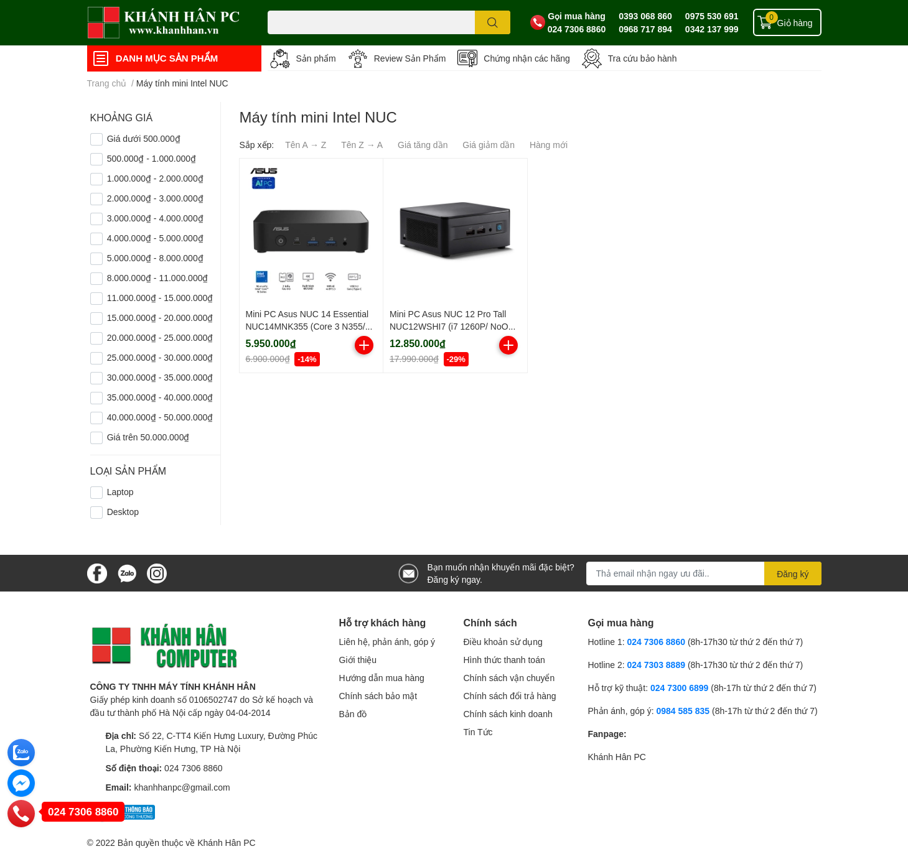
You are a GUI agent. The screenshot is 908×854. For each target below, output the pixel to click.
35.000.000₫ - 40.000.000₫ (160, 397)
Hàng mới (549, 144)
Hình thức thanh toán (504, 659)
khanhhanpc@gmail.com (182, 787)
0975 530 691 (712, 16)
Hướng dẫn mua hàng (381, 677)
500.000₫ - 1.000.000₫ (151, 158)
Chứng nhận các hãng (526, 58)
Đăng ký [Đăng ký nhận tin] (792, 574)
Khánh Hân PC (617, 756)
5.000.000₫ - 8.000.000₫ (155, 258)
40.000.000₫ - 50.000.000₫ (160, 417)
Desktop (123, 511)
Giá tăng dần (422, 144)
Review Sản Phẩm (410, 58)
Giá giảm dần (488, 144)
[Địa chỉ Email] (703, 573)
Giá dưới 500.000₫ (143, 138)
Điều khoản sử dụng (503, 641)
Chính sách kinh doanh (508, 713)
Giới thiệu (358, 659)
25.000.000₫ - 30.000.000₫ (160, 357)
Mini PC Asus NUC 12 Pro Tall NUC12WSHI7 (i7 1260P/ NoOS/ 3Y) (453, 326)
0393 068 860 (645, 16)
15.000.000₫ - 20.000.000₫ (160, 317)
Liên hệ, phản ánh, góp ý (387, 641)
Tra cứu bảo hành (642, 58)
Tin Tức (478, 731)
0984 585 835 (682, 710)
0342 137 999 (712, 29)
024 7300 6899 (679, 687)
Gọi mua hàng (577, 16)
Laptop (120, 491)
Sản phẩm (316, 58)
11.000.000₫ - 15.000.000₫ (160, 297)
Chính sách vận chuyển (509, 677)
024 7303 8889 (656, 664)
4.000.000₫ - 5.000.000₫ (155, 238)
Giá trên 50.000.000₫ (148, 437)
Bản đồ (353, 713)
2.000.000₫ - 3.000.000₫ (155, 198)
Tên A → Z (305, 144)
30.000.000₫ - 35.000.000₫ (160, 377)
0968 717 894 (645, 29)
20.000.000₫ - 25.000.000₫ (160, 337)
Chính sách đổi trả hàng (510, 695)
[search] (492, 22)
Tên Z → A (362, 144)
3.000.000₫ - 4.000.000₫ (155, 218)
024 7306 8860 (577, 29)
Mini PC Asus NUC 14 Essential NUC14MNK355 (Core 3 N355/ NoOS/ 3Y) (307, 326)
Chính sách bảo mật (378, 695)
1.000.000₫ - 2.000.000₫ (155, 178)
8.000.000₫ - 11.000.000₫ (157, 277)
